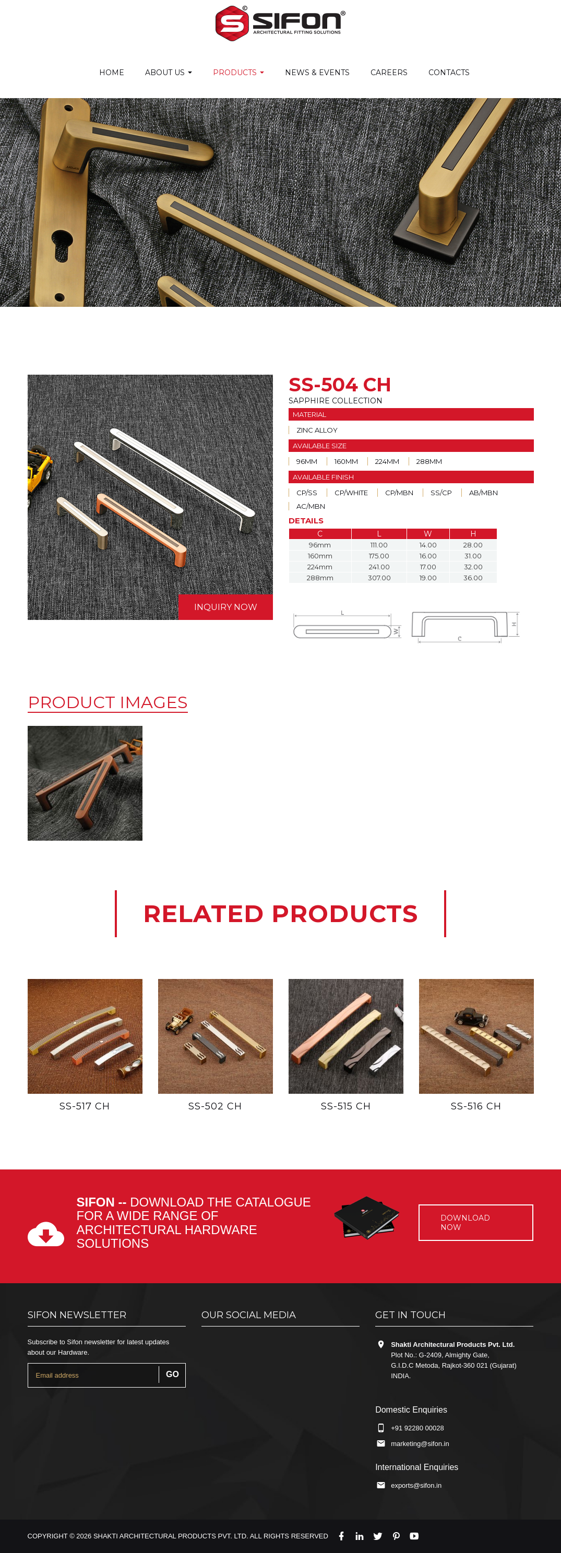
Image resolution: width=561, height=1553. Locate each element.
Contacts (449, 72)
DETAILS (306, 520)
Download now (465, 1222)
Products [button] (238, 72)
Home (111, 72)
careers (389, 72)
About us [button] (168, 72)
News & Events (317, 72)
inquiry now (225, 607)
